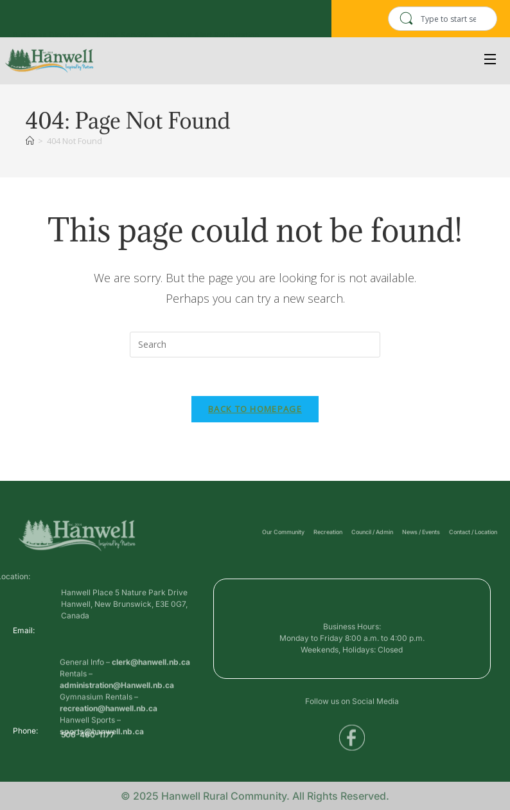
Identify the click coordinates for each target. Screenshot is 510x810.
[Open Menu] (490, 61)
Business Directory (48, 23)
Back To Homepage (255, 409)
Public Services (125, 23)
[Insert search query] (255, 344)
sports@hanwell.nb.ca (102, 754)
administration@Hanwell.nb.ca (117, 708)
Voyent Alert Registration (212, 23)
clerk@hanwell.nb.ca (151, 685)
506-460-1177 (87, 737)
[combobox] (442, 18)
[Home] (30, 141)
